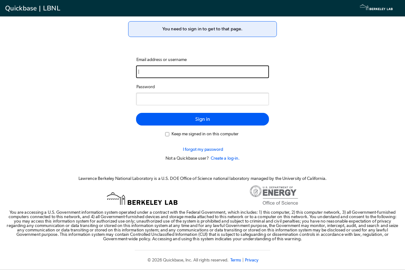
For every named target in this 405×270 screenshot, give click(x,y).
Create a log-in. (225, 158)
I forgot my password (203, 149)
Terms (235, 260)
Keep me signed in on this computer (202, 134)
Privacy (252, 260)
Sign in (202, 119)
